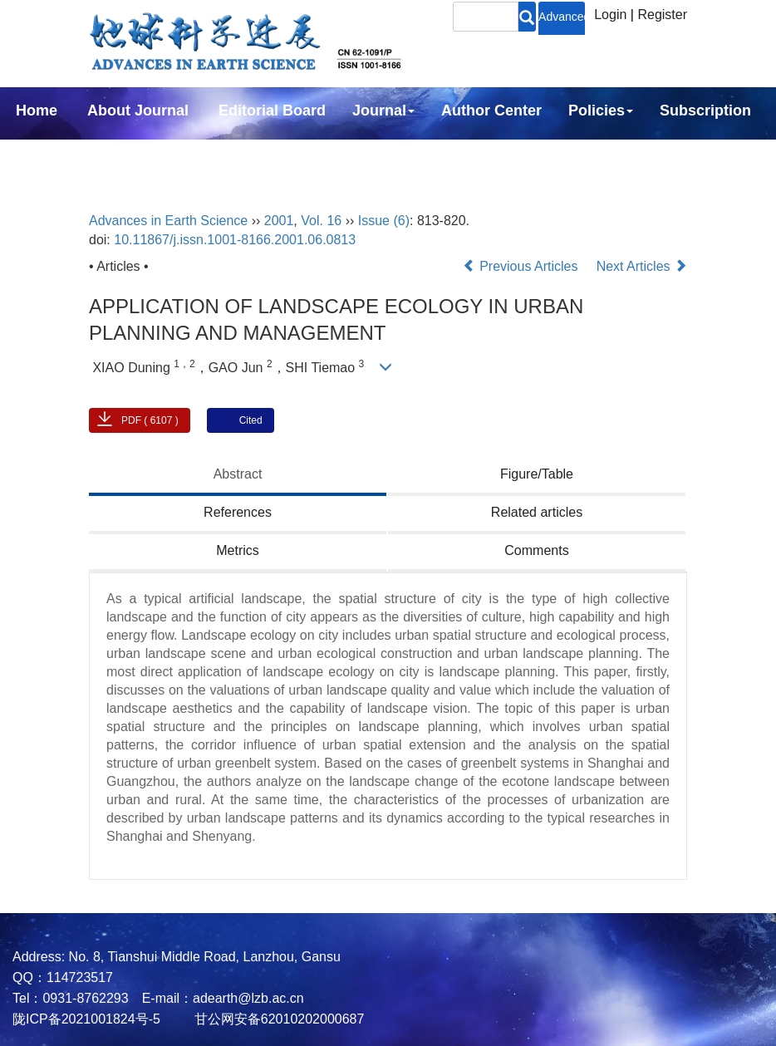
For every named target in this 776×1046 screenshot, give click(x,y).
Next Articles (642, 266)
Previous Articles (522, 266)
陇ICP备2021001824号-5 (86, 1019)
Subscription (705, 110)
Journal (383, 110)
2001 (279, 221)
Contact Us (55, 155)
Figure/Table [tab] (536, 474)
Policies (600, 110)
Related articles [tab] (536, 512)
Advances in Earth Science (168, 221)
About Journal (138, 110)
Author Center (491, 110)
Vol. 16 (321, 221)
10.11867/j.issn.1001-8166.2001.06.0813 (235, 240)
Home (36, 110)
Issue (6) (384, 221)
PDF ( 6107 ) (150, 420)
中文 (140, 155)
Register (662, 14)
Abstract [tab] (238, 474)
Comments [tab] (536, 550)
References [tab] (238, 512)
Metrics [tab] (237, 550)
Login (610, 14)
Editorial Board (272, 110)
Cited (251, 420)
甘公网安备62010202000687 (277, 1019)
